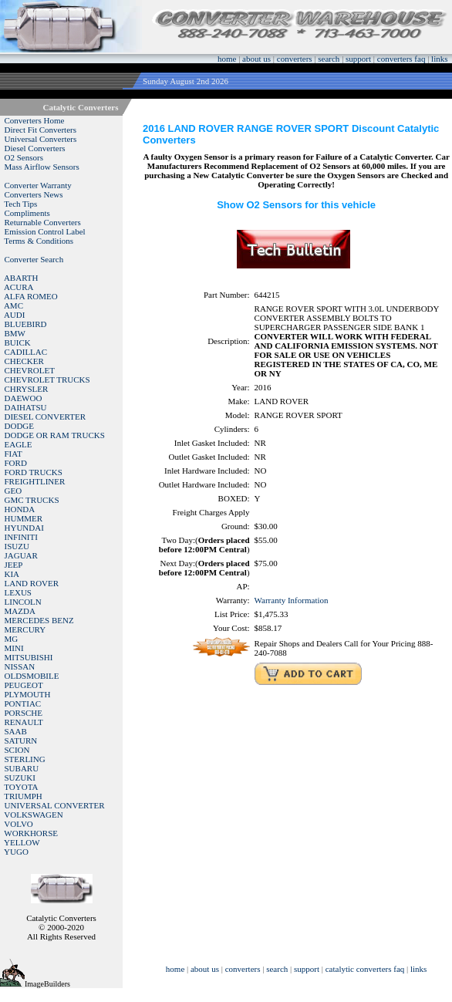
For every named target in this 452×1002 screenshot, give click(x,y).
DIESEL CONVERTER (45, 416)
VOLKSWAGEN (33, 814)
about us (256, 58)
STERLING (25, 759)
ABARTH (21, 277)
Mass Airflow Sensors (42, 166)
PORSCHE (24, 712)
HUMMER (24, 518)
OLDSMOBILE (32, 675)
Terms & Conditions (38, 240)
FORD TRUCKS (33, 472)
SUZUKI (20, 777)
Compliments (27, 213)
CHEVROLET (30, 370)
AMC (13, 305)
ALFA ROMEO (31, 296)
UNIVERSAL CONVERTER (55, 805)
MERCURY (25, 629)
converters (294, 58)
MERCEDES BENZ (39, 620)
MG (12, 638)
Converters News (34, 194)
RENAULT (24, 722)
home (227, 58)
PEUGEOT (24, 685)
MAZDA (20, 611)
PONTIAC (23, 703)
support (358, 58)
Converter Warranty (38, 185)
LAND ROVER (32, 583)
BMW (15, 333)
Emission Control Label (45, 231)
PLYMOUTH (28, 694)
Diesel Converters (35, 148)
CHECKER (24, 361)
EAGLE (18, 444)
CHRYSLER (27, 388)
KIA (12, 574)
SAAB (16, 731)
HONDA (20, 509)
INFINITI (21, 536)
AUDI (14, 314)
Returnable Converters (43, 222)
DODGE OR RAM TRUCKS (55, 435)
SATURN (21, 740)
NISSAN (20, 666)
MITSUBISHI (29, 657)
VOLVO (18, 823)
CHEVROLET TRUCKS (47, 379)
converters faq (401, 58)
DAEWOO (23, 398)
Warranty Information (292, 600)
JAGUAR (21, 555)
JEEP (14, 564)
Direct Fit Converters (40, 129)
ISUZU (17, 546)
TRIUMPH (23, 796)
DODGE (20, 425)
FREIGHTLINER (35, 481)
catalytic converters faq (365, 968)
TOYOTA (21, 786)
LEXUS (18, 592)
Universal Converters (41, 138)
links (439, 58)
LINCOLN (23, 601)
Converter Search (34, 259)
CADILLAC (26, 351)
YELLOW (21, 842)
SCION (17, 749)
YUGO (16, 851)
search (328, 58)
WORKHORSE (31, 833)
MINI (14, 648)
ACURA (19, 287)
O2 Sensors (24, 157)
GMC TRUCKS (32, 499)
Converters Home (35, 120)
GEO (13, 490)
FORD (16, 462)
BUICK (18, 342)
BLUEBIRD (26, 324)
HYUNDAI (24, 527)
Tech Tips (20, 203)
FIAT (13, 453)
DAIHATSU (26, 407)
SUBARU (22, 768)
